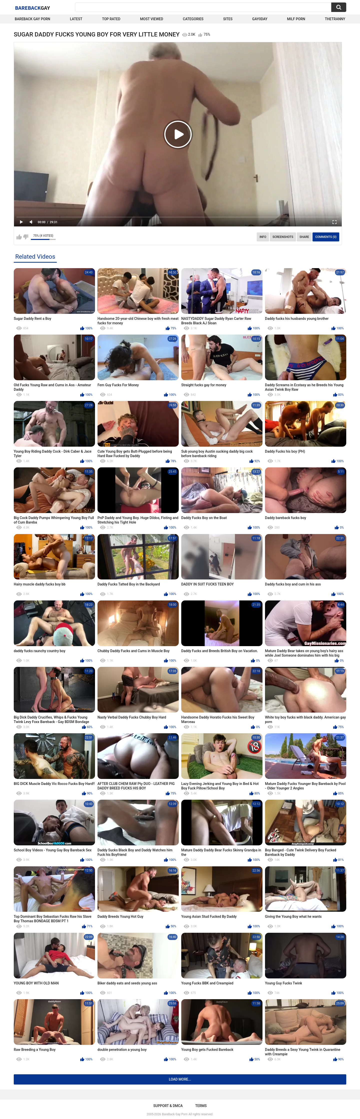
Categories (193, 19)
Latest (76, 19)
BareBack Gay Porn (175, 1114)
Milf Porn (296, 19)
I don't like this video (25, 236)
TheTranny (335, 19)
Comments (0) (325, 237)
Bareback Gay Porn (32, 19)
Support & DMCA (167, 1106)
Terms (201, 1106)
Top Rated (111, 19)
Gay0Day (260, 19)
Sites (227, 19)
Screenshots (282, 237)
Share (304, 237)
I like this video (19, 236)
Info (263, 237)
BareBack (32, 7)
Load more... (180, 1079)
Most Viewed (151, 19)
